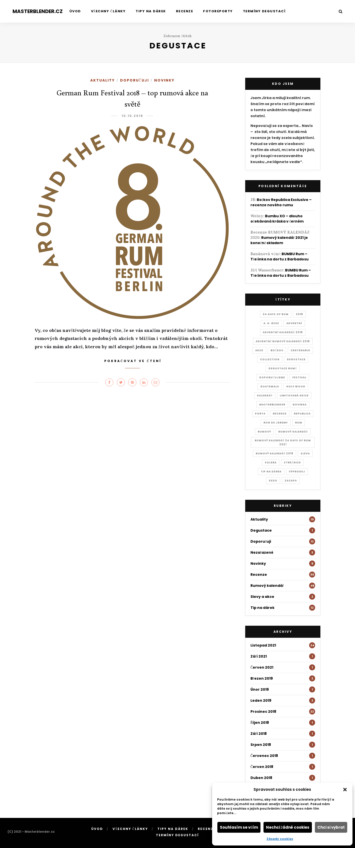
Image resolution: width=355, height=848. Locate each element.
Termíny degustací (264, 11)
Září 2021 (258, 656)
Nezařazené (261, 552)
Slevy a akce (262, 596)
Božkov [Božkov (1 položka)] (277, 350)
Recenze (184, 11)
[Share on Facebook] (109, 382)
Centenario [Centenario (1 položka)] (300, 350)
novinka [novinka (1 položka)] (300, 404)
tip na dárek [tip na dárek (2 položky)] (271, 471)
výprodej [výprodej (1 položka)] (297, 471)
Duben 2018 (261, 777)
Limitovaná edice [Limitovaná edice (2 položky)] (294, 395)
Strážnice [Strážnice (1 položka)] (292, 462)
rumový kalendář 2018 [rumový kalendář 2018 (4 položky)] (275, 453)
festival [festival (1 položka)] (299, 377)
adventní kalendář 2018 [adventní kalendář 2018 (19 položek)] (283, 332)
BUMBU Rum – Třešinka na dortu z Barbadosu (279, 256)
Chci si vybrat (331, 827)
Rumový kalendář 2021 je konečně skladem (279, 240)
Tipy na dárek (151, 11)
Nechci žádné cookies (288, 827)
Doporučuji (134, 80)
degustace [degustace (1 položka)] (296, 359)
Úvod (75, 11)
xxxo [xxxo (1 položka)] (273, 480)
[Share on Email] (155, 382)
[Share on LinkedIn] (144, 382)
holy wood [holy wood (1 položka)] (295, 386)
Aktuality (102, 80)
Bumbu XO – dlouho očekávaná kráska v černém (277, 219)
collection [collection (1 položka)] (270, 359)
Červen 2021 (261, 667)
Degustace (261, 530)
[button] (344, 789)
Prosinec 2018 (263, 711)
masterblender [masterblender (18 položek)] (272, 404)
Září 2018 (258, 733)
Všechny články (108, 11)
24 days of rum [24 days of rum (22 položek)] (276, 314)
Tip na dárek (262, 607)
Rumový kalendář (267, 585)
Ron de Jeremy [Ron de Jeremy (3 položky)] (275, 423)
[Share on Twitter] (121, 382)
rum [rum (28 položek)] (298, 423)
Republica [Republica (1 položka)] (302, 413)
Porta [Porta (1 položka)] (260, 413)
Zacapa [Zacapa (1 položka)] (291, 480)
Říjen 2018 (259, 722)
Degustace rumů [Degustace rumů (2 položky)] (283, 368)
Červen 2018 (261, 766)
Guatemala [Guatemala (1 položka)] (269, 386)
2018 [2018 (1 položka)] (299, 314)
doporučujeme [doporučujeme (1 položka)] (272, 377)
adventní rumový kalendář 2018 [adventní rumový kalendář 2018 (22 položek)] (283, 341)
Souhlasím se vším (239, 827)
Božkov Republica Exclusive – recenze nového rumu (281, 202)
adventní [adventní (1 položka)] (294, 323)
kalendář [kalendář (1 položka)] (265, 395)
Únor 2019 (259, 689)
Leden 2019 (260, 700)
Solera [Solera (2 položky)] (271, 462)
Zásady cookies (280, 839)
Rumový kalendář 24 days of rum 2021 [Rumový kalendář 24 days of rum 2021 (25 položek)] (283, 442)
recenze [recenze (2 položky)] (280, 413)
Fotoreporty (218, 11)
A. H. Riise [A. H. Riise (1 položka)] (271, 323)
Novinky (164, 80)
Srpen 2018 (260, 744)
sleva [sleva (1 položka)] (305, 453)
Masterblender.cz (38, 11)
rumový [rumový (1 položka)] (264, 432)
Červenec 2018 (264, 755)
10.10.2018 (132, 116)
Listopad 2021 (263, 645)
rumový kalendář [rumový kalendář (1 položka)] (293, 432)
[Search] (340, 11)
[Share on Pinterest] (132, 382)
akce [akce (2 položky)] (259, 350)
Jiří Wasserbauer (266, 270)
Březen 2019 (261, 678)
